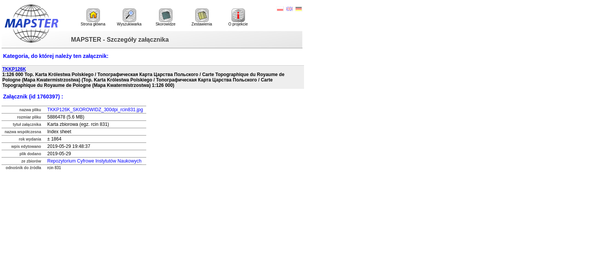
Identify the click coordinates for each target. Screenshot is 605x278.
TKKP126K (14, 69)
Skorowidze (165, 17)
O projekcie (238, 17)
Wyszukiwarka (129, 17)
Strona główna (93, 17)
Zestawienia (201, 17)
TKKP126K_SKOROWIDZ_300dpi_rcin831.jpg (95, 109)
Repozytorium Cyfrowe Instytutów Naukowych (94, 161)
